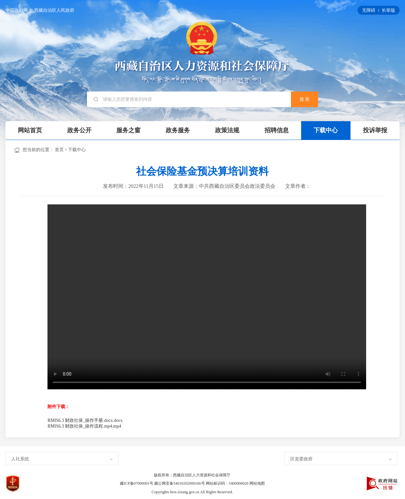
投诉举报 (375, 130)
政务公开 (79, 130)
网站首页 (30, 130)
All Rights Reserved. (216, 492)
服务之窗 (128, 130)
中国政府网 (17, 10)
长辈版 (388, 10)
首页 (59, 149)
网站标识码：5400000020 (228, 483)
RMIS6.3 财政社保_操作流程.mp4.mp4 (84, 426)
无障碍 (369, 10)
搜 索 (305, 99)
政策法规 (227, 130)
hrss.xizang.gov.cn (185, 492)
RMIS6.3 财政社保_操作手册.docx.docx (85, 420)
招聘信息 (276, 130)
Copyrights (161, 492)
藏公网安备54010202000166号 (180, 483)
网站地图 (257, 483)
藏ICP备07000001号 (137, 483)
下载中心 (326, 130)
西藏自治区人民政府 (54, 10)
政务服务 (178, 130)
